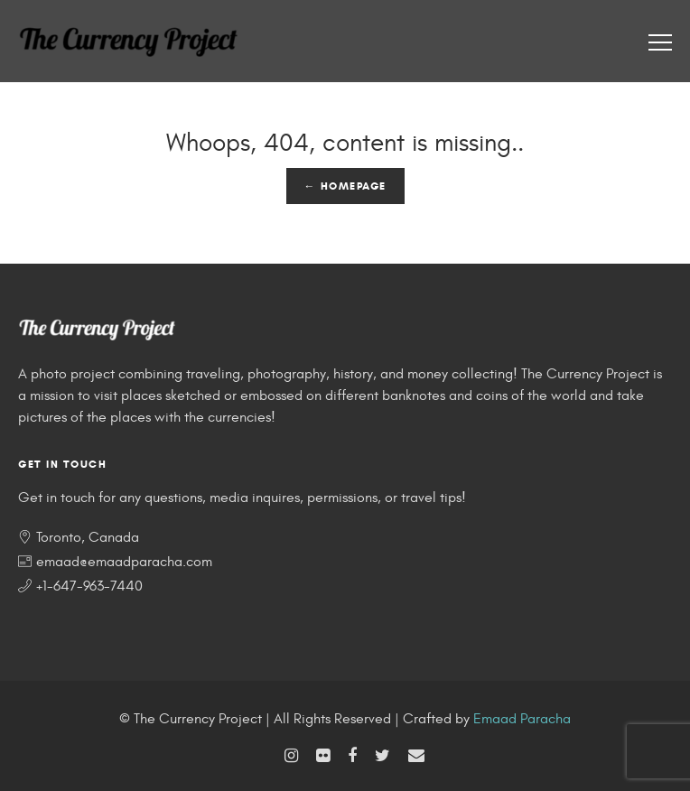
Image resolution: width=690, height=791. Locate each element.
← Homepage (345, 185)
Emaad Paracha (522, 719)
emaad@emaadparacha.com (124, 562)
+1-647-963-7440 (89, 586)
